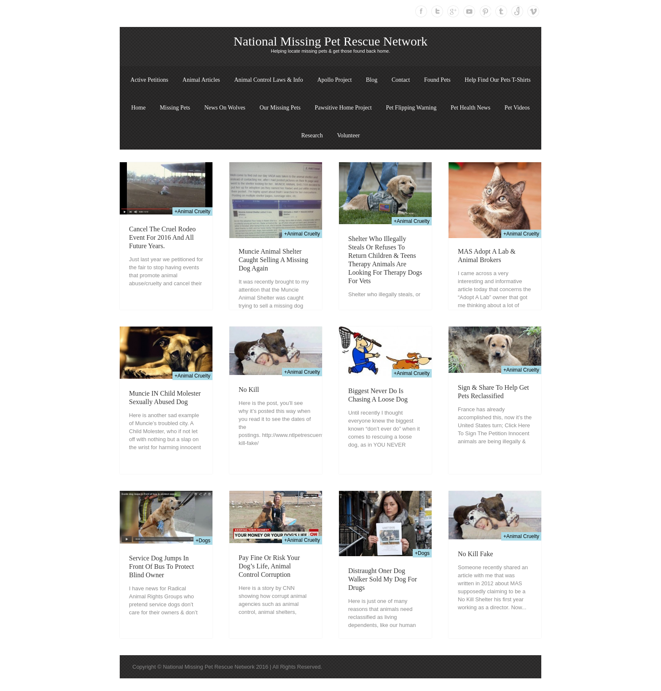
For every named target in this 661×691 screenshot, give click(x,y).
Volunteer (348, 135)
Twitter (437, 11)
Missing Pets (175, 107)
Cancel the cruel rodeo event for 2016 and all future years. (162, 237)
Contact (401, 80)
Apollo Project (334, 80)
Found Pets (437, 80)
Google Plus (453, 11)
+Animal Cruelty (192, 211)
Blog (371, 80)
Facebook (421, 11)
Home (138, 107)
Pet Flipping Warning (411, 107)
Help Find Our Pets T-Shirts (497, 80)
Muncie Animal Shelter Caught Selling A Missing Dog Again (273, 260)
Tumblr (501, 11)
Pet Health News (470, 107)
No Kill (249, 389)
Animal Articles (201, 80)
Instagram (517, 11)
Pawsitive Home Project (343, 107)
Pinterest (485, 11)
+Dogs (203, 541)
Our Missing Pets (280, 107)
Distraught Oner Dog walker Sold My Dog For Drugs (382, 579)
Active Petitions (149, 80)
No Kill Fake (475, 553)
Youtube (469, 11)
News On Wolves (224, 107)
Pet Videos (517, 107)
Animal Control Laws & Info (268, 80)
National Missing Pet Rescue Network (330, 41)
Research (311, 135)
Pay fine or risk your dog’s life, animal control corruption (269, 566)
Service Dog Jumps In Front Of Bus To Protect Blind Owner (161, 566)
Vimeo (533, 11)
